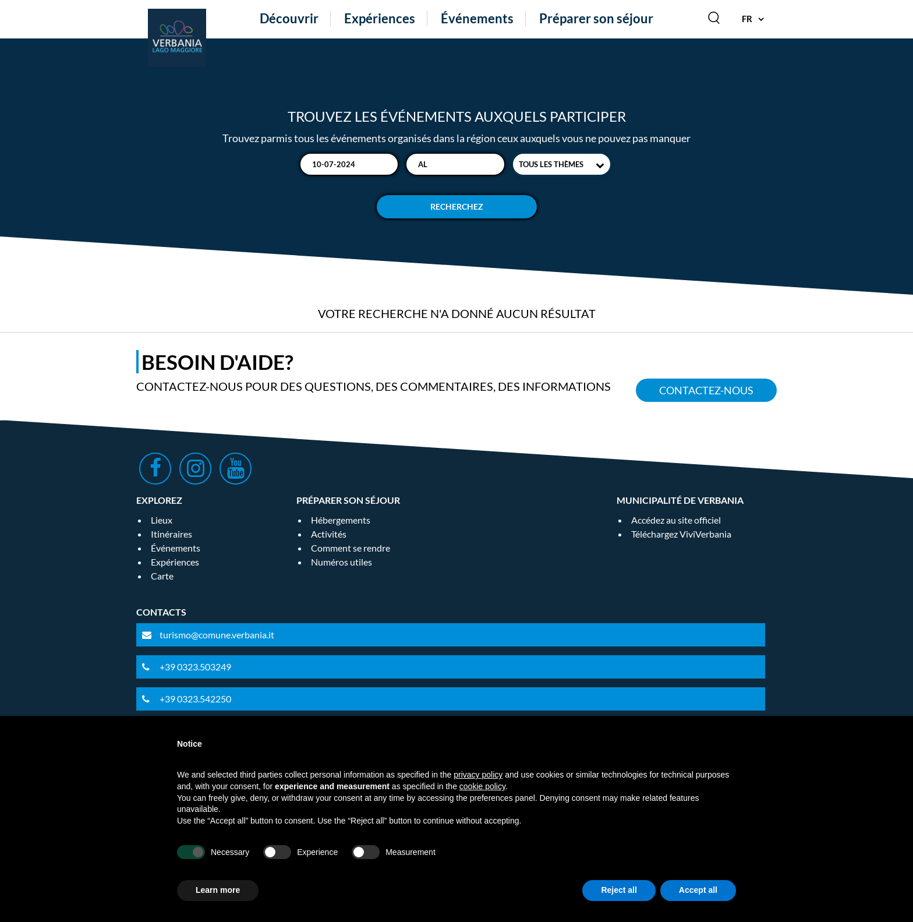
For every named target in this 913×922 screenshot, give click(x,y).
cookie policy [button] (482, 786)
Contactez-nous (706, 390)
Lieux (161, 519)
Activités (328, 533)
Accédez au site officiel (676, 519)
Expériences (379, 18)
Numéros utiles (341, 561)
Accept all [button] (698, 890)
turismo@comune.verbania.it (217, 634)
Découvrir (289, 18)
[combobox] (561, 164)
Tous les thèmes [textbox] (551, 164)
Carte (162, 575)
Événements (477, 18)
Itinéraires (171, 533)
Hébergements (340, 519)
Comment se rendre (350, 547)
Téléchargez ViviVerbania (681, 533)
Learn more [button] (218, 890)
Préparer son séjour (596, 18)
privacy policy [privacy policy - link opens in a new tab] (478, 774)
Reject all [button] (618, 890)
